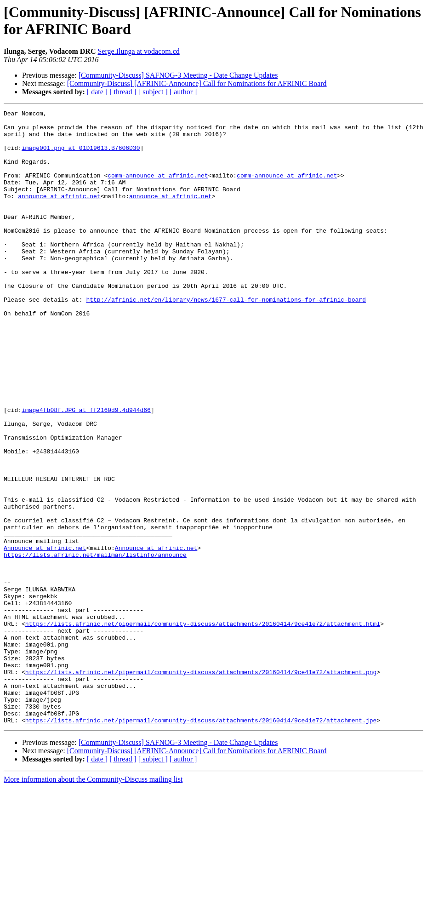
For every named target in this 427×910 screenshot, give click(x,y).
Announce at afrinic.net (45, 636)
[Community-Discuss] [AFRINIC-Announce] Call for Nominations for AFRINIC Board (197, 83)
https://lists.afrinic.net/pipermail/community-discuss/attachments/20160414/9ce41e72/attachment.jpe (200, 843)
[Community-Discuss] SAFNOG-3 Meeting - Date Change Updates (178, 75)
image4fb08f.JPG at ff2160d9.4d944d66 (86, 470)
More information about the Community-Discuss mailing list (93, 902)
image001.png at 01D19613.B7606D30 (81, 156)
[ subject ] (153, 92)
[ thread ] (123, 92)
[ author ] (183, 92)
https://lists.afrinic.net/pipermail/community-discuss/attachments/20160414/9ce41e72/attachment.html (202, 727)
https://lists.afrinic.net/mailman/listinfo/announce (95, 644)
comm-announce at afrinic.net (158, 189)
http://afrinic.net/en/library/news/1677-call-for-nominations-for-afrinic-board (225, 338)
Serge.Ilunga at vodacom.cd (138, 51)
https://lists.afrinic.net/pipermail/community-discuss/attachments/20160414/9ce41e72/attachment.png (200, 785)
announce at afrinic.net (59, 214)
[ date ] (97, 92)
